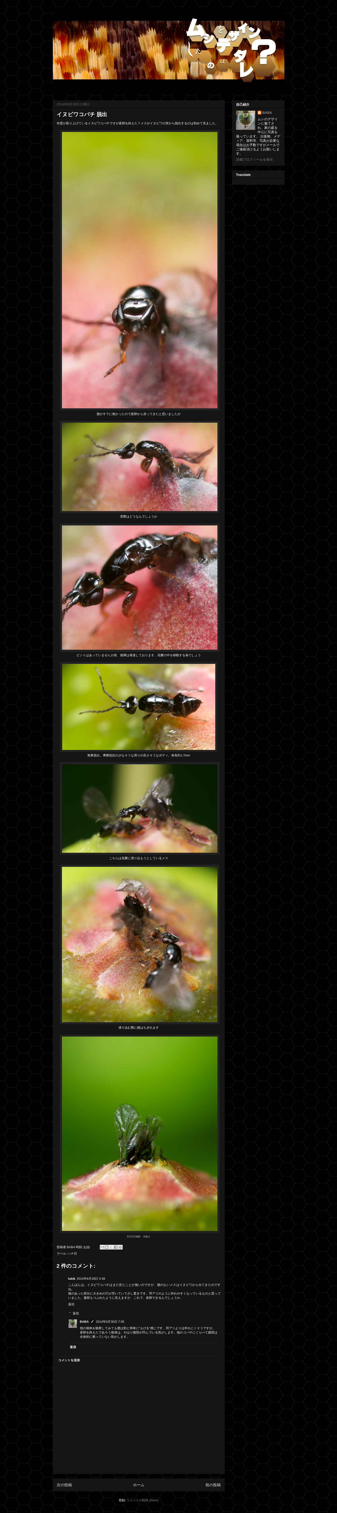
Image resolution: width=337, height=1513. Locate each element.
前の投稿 (213, 1485)
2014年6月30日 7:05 (110, 1321)
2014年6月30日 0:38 (91, 1278)
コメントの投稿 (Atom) (143, 1500)
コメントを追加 (69, 1360)
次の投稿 (64, 1485)
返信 (71, 1304)
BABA (84, 1321)
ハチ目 (72, 1253)
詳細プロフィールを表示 (254, 159)
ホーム (138, 1485)
